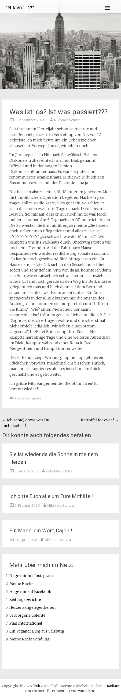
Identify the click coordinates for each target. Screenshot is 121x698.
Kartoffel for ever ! (100, 420)
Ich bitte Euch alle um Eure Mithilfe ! (51, 496)
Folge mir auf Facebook (30, 591)
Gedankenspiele (28, 398)
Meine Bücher (22, 583)
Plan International (25, 623)
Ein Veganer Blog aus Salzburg (36, 631)
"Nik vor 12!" (20, 7)
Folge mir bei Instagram (31, 575)
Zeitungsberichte (25, 599)
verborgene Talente (27, 615)
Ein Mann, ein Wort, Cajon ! (40, 530)
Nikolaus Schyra (67, 120)
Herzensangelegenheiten (32, 607)
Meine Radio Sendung (29, 639)
